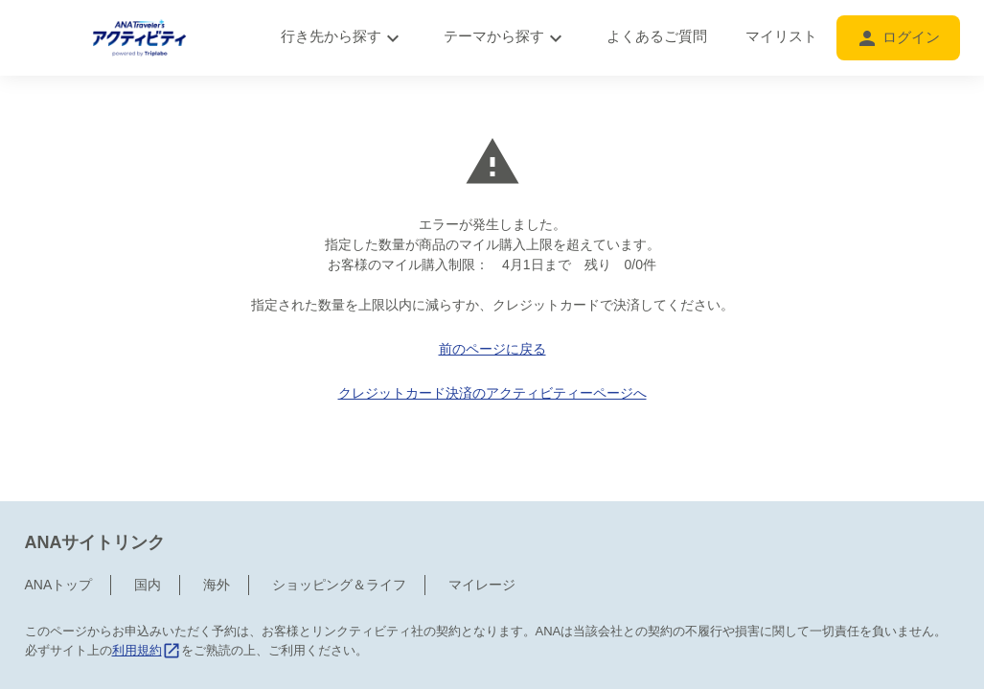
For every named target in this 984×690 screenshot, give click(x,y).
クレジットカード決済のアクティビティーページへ (492, 393)
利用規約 (146, 610)
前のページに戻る (492, 348)
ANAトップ (59, 544)
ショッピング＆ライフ (339, 544)
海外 (216, 544)
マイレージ (481, 544)
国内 (147, 544)
